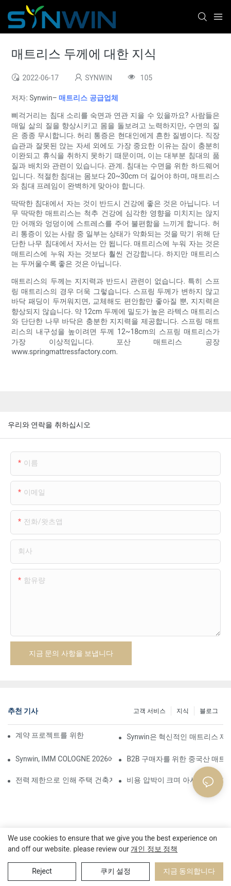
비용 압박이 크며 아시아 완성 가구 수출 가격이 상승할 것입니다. (175, 780)
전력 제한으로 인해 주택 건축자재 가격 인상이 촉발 (63, 780)
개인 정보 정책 (154, 849)
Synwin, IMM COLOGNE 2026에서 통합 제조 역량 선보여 (63, 759)
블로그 (209, 711)
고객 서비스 (149, 711)
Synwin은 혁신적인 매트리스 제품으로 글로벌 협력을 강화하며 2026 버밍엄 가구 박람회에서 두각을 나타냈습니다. (175, 737)
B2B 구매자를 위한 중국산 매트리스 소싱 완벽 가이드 (175, 759)
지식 (182, 711)
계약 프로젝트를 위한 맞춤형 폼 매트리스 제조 (50, 735)
